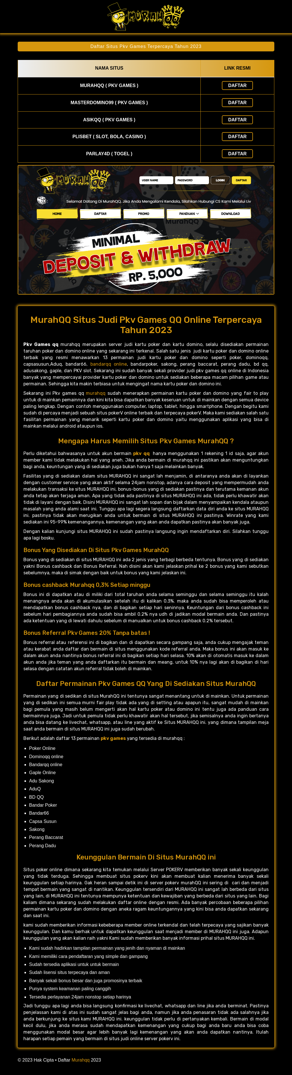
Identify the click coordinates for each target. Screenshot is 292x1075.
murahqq (96, 393)
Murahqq (81, 1060)
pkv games (113, 738)
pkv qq (141, 453)
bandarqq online (108, 364)
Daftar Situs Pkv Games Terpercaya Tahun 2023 (146, 46)
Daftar (237, 85)
